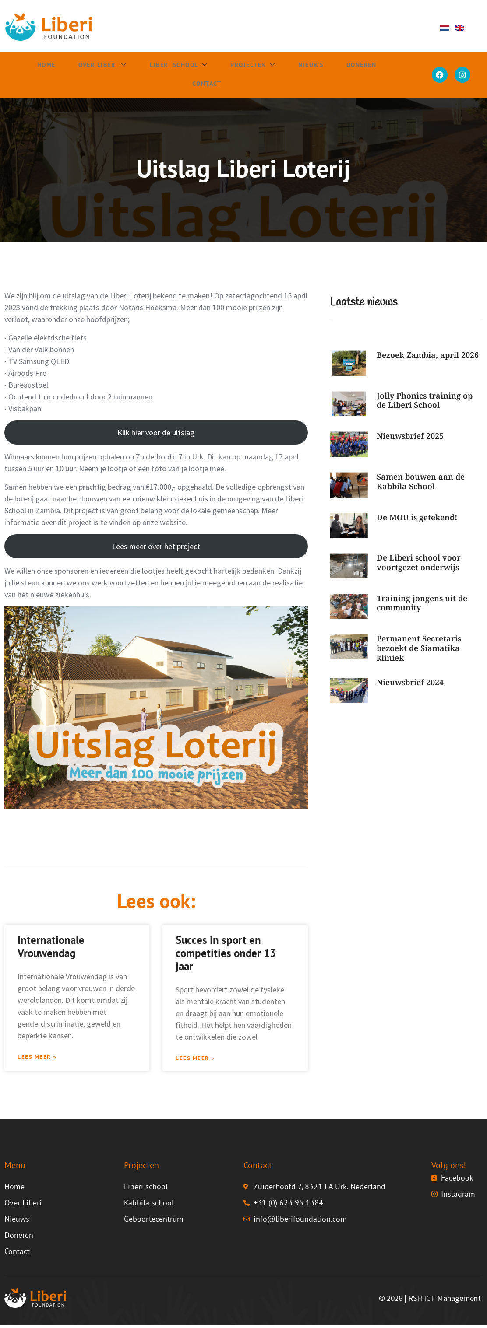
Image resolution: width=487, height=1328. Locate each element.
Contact (201, 84)
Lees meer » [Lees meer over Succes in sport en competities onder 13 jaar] (198, 1059)
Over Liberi (97, 65)
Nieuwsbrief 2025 (410, 436)
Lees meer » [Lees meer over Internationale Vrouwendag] (40, 1058)
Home (42, 65)
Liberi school (174, 65)
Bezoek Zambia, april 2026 (428, 355)
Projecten (247, 65)
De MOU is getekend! (417, 517)
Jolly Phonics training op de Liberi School (425, 400)
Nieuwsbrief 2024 (410, 682)
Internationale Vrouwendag (51, 946)
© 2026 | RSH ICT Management (430, 1301)
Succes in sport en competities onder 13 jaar (226, 953)
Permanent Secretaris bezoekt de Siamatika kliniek (419, 647)
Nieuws (304, 65)
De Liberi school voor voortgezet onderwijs (419, 562)
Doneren (353, 65)
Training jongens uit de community (422, 603)
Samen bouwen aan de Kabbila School (421, 481)
